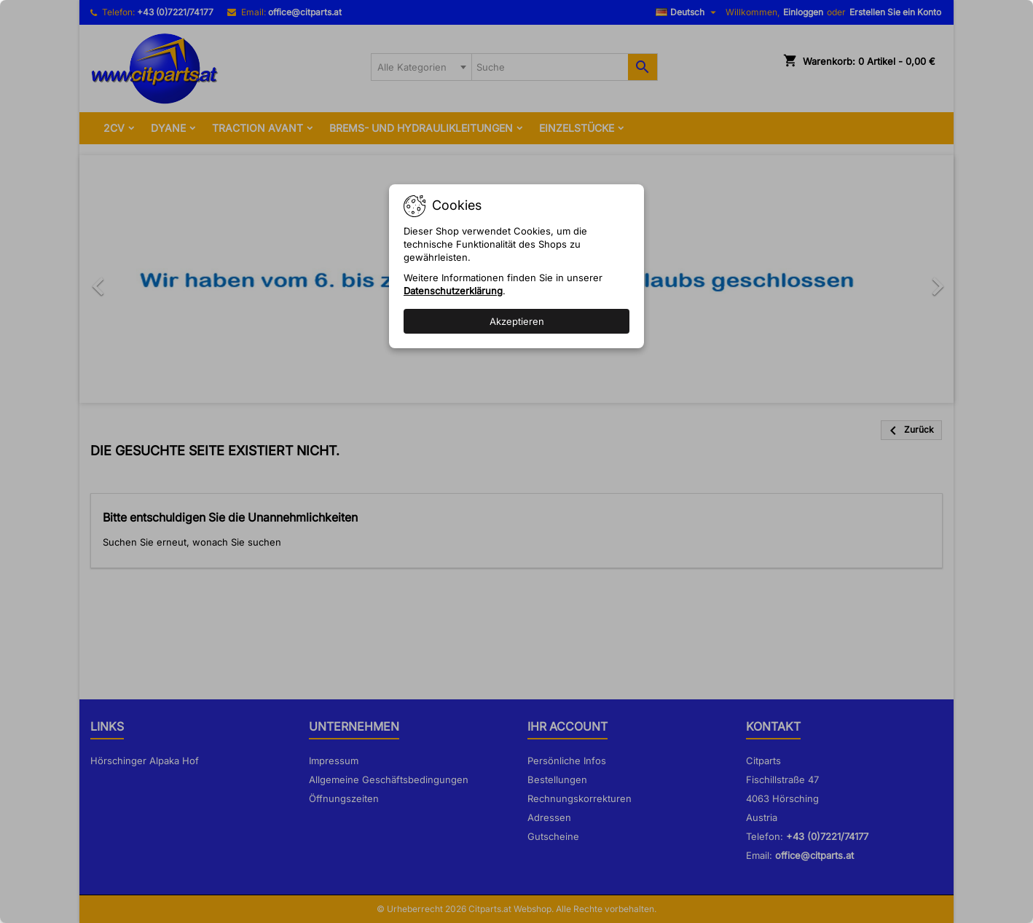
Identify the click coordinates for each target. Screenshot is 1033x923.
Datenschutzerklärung (453, 290)
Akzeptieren (517, 321)
